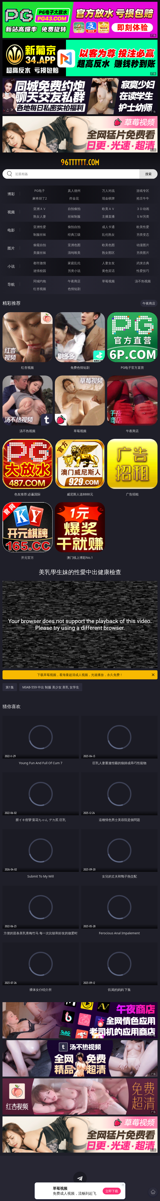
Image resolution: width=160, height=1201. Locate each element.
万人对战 (108, 190)
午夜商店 (74, 281)
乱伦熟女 (108, 234)
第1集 (10, 687)
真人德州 (74, 190)
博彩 (11, 193)
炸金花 (74, 198)
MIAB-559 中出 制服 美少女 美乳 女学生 (50, 687)
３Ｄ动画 (142, 209)
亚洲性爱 (39, 227)
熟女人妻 (39, 216)
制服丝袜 (39, 234)
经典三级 (74, 234)
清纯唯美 (74, 252)
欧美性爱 (142, 227)
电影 (11, 230)
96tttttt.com (80, 162)
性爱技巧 (142, 271)
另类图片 (142, 252)
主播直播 (108, 216)
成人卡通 (108, 227)
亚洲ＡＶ (39, 209)
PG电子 (39, 190)
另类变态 (142, 234)
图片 (11, 248)
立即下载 (111, 1191)
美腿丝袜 (39, 252)
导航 (11, 284)
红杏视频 (39, 289)
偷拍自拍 (74, 227)
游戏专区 (142, 190)
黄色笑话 (108, 271)
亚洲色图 (74, 245)
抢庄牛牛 (142, 198)
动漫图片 (142, 245)
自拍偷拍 (74, 209)
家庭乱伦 (74, 263)
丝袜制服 (74, 216)
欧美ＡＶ (108, 209)
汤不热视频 (143, 281)
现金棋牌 (108, 198)
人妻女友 (108, 263)
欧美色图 (108, 245)
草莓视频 (108, 281)
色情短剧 (74, 289)
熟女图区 (108, 252)
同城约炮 (39, 281)
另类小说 (74, 271)
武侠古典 (142, 263)
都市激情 (39, 263)
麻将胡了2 (39, 198)
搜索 (148, 174)
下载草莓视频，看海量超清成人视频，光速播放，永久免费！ (96, 675)
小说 (11, 266)
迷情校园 (39, 271)
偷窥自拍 (39, 245)
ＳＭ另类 (142, 216)
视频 (11, 211)
